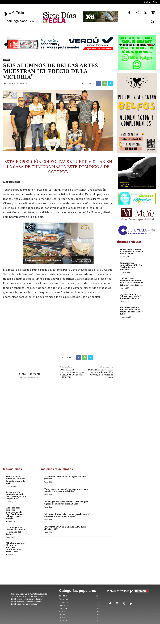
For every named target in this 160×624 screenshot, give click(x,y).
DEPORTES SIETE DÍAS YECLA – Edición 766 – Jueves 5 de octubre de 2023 (100, 374)
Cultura (6, 60)
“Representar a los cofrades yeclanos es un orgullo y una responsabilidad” (66, 490)
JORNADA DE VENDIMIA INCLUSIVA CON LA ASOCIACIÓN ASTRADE (72, 374)
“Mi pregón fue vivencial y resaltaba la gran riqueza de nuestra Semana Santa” (66, 503)
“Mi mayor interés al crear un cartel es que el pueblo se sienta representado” (67, 515)
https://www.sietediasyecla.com (29, 378)
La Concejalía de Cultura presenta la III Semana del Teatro (15, 530)
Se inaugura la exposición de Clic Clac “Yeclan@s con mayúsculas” (16, 495)
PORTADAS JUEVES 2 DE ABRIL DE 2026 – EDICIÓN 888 (66, 528)
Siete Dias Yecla (9, 83)
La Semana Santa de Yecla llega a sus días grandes (65, 478)
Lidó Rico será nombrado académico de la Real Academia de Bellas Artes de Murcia (15, 513)
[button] (152, 21)
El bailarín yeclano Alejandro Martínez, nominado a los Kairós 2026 (15, 547)
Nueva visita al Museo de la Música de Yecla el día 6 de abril (15, 480)
